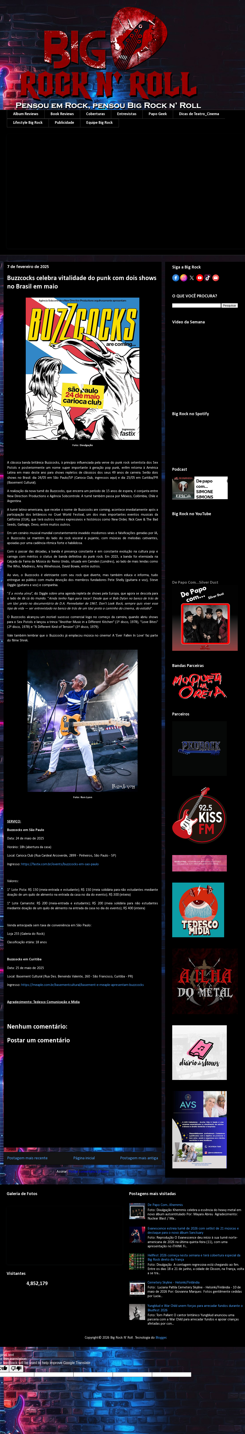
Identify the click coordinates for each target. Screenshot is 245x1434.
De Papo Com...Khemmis (165, 1205)
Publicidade (64, 123)
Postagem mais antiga (139, 1158)
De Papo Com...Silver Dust (195, 583)
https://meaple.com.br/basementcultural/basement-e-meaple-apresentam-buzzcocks (82, 985)
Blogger (161, 1338)
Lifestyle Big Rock (28, 123)
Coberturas (95, 114)
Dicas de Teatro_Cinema (199, 114)
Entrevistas (126, 114)
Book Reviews (62, 114)
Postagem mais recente (27, 1158)
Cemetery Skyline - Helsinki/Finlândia (174, 1282)
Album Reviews (25, 114)
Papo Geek (158, 114)
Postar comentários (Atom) (89, 1172)
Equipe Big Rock (99, 123)
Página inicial (84, 1158)
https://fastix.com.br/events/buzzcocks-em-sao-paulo (60, 864)
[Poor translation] (16, 1368)
